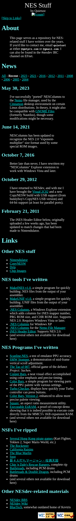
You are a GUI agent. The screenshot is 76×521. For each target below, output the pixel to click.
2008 (69, 76)
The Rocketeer (19, 445)
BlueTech (16, 507)
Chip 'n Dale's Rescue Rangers (29, 464)
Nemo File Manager (52, 327)
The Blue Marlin (20, 453)
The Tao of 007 (20, 366)
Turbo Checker (19, 388)
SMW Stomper (19, 359)
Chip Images (18, 271)
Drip (13, 267)
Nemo (18, 100)
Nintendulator (19, 260)
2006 (6, 79)
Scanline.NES (19, 356)
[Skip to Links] (11, 18)
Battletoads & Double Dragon (29, 472)
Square (14, 403)
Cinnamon (16, 104)
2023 (24, 76)
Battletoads (17, 468)
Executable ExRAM (23, 406)
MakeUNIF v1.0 (20, 298)
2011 (61, 76)
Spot (13, 456)
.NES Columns (19, 309)
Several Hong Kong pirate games (31, 438)
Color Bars (17, 381)
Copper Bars (18, 374)
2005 (16, 79)
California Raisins (21, 449)
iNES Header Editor (23, 331)
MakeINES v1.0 (20, 287)
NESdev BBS (19, 500)
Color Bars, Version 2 (24, 396)
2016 (42, 76)
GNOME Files (45, 111)
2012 (51, 76)
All (4, 76)
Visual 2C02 (40, 191)
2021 (33, 76)
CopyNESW (18, 263)
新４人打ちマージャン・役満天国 (34, 460)
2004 (25, 79)
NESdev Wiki (19, 503)
